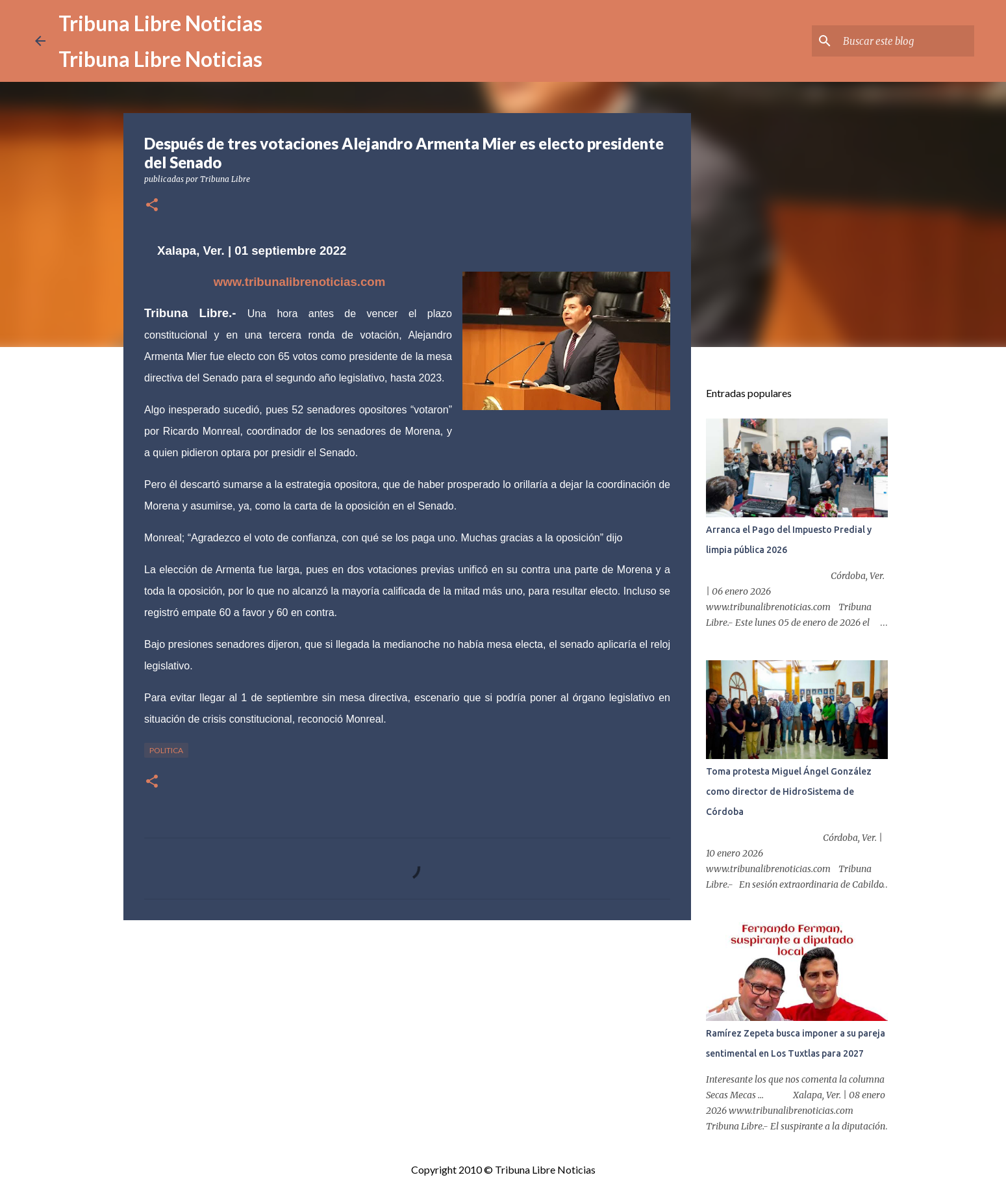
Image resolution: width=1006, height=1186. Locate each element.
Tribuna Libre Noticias (160, 23)
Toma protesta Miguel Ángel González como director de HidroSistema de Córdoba (789, 791)
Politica (166, 750)
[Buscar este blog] (906, 41)
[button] (152, 205)
